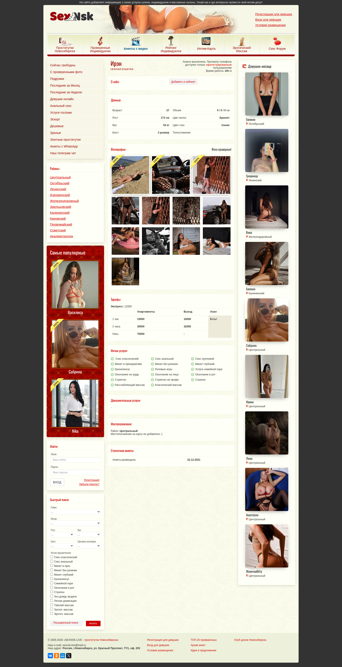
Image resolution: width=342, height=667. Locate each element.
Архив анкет (198, 645)
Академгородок (61, 236)
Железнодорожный (64, 201)
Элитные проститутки (65, 139)
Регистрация (91, 480)
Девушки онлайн (62, 99)
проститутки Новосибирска (100, 639)
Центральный (60, 177)
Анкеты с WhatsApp (64, 146)
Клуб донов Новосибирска (250, 639)
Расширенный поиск (65, 622)
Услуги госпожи (61, 112)
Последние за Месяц (65, 85)
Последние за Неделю (66, 92)
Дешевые (57, 126)
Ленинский (58, 189)
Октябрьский (59, 183)
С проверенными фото (66, 72)
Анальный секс (61, 106)
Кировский (58, 218)
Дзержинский (60, 195)
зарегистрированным (219, 64)
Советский (58, 230)
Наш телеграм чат (63, 153)
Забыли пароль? (89, 484)
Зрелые (55, 133)
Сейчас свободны (62, 65)
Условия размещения (270, 25)
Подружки (57, 78)
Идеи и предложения (203, 650)
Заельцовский (60, 207)
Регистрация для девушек (273, 14)
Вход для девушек (268, 19)
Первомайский (61, 224)
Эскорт (55, 119)
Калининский (60, 212)
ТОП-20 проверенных (204, 639)
